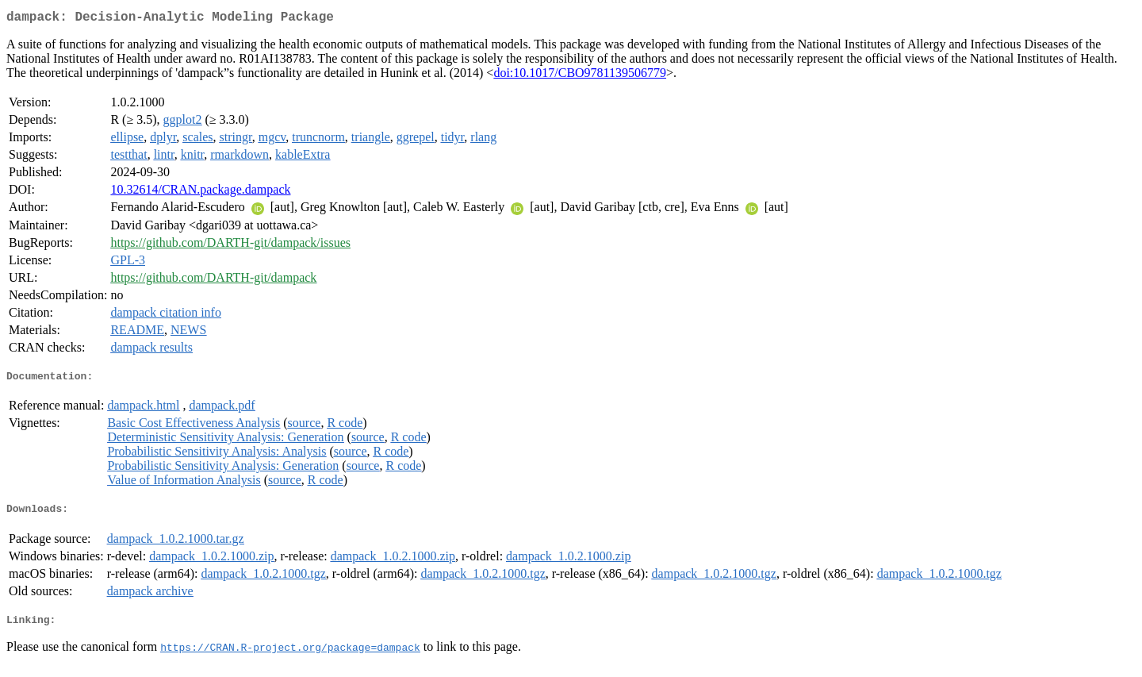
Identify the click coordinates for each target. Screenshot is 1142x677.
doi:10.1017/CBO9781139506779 (579, 76)
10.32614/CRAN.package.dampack (200, 192)
